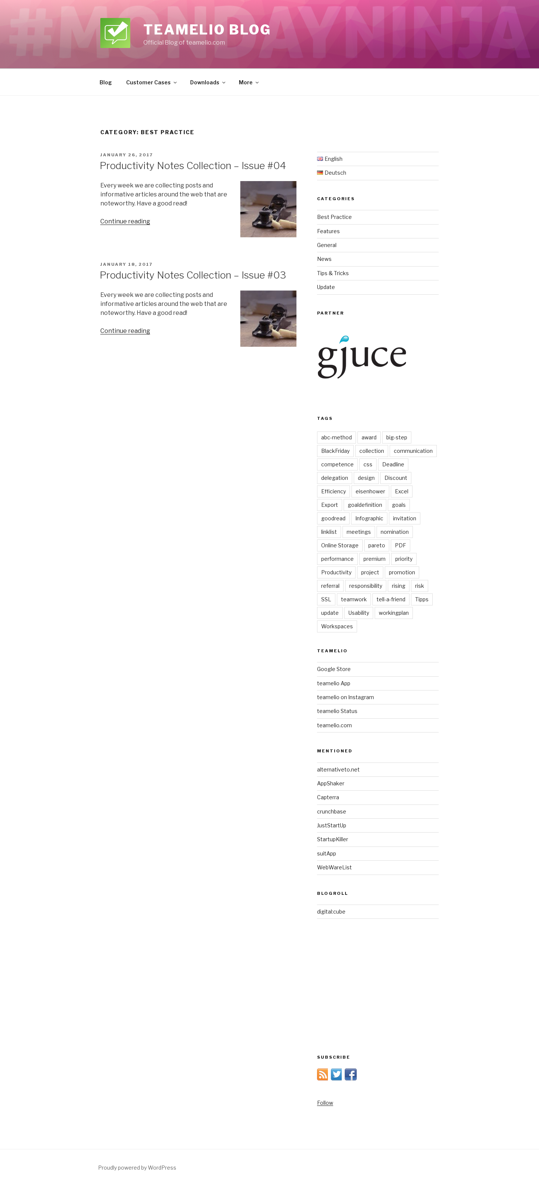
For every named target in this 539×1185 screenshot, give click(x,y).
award (369, 437)
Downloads (208, 82)
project (370, 572)
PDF (400, 545)
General (327, 245)
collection (371, 451)
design (366, 478)
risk (419, 586)
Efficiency (333, 491)
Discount (395, 478)
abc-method (336, 437)
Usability (358, 613)
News (324, 259)
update (330, 613)
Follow (325, 1103)
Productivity (336, 572)
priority (403, 559)
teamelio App (333, 683)
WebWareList (334, 867)
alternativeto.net (338, 769)
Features (328, 231)
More (249, 82)
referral (330, 586)
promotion (402, 572)
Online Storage (340, 545)
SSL (326, 599)
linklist (329, 532)
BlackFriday (335, 451)
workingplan (394, 613)
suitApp (326, 853)
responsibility (365, 586)
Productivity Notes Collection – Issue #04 (193, 165)
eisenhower (370, 491)
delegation (334, 478)
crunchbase (331, 811)
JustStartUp (331, 825)
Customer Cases (152, 82)
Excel (401, 491)
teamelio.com (334, 725)
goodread (333, 518)
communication (413, 451)
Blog (106, 82)
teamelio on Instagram (345, 697)
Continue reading (125, 221)
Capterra (328, 797)
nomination (395, 532)
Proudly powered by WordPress (137, 1167)
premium (374, 559)
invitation (404, 518)
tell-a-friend (391, 599)
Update (326, 287)
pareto (376, 545)
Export (329, 505)
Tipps (422, 599)
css (367, 464)
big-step (396, 437)
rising (398, 586)
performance (337, 559)
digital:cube (331, 911)
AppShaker (330, 783)
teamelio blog (207, 29)
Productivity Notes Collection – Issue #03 (193, 275)
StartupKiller (332, 839)
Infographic (369, 518)
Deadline (393, 464)
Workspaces (337, 626)
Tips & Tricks (333, 273)
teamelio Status (337, 711)
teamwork (354, 599)
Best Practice (334, 217)
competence (337, 464)
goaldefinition (365, 505)
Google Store (334, 669)
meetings (359, 532)
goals (399, 505)
